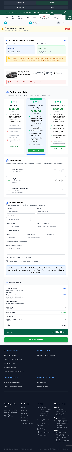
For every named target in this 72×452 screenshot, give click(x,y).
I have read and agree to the (22, 261)
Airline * (8, 234)
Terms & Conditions (43, 449)
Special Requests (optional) (14, 245)
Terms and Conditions (31, 261)
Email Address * (10, 215)
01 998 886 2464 (44, 424)
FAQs (27, 17)
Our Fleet (12, 17)
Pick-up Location (11, 44)
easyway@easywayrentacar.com (44, 432)
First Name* (9, 208)
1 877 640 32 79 (44, 420)
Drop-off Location (42, 44)
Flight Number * (31, 234)
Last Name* (40, 208)
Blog (34, 17)
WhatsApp (41, 429)
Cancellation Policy (27, 423)
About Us (24, 410)
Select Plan (14, 146)
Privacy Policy (25, 421)
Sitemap (65, 449)
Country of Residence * (43, 223)
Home (6, 17)
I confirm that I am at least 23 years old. (18, 257)
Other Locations (20, 17)
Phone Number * (11, 223)
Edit (65, 40)
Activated (36, 150)
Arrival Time (50, 234)
